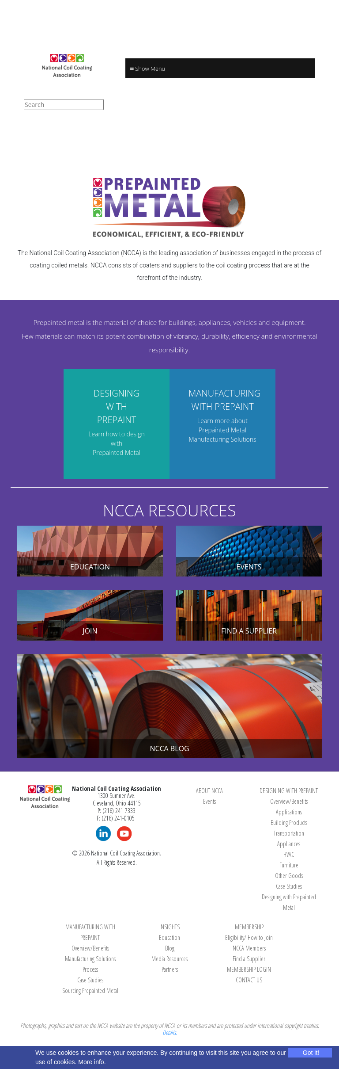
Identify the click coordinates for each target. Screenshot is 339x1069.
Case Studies (289, 886)
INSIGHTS (169, 927)
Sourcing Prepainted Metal (90, 990)
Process (90, 969)
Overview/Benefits (289, 801)
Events (209, 801)
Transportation (289, 833)
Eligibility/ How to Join (249, 937)
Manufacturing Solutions (90, 958)
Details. (169, 1032)
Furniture (288, 865)
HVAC (288, 854)
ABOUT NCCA (209, 790)
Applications (289, 812)
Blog (169, 948)
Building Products (289, 822)
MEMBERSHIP (249, 927)
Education (169, 937)
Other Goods (289, 875)
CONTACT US (249, 980)
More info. (91, 1061)
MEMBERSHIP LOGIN (249, 969)
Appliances (288, 844)
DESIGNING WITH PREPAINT (289, 790)
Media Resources (169, 958)
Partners (170, 969)
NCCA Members (249, 948)
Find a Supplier (249, 958)
